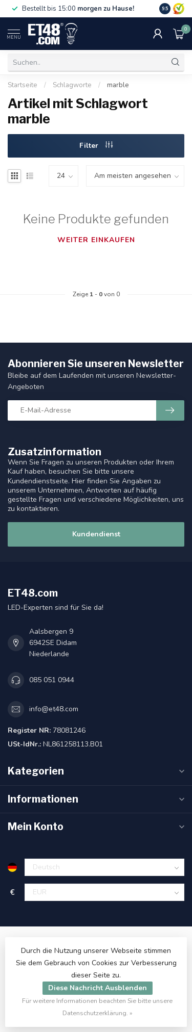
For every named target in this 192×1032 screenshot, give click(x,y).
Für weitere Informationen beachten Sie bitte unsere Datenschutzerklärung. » (97, 1006)
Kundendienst (96, 534)
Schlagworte (72, 85)
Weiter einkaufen (96, 240)
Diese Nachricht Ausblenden (97, 988)
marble (118, 85)
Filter (96, 145)
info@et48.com (53, 709)
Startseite (22, 85)
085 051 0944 (51, 680)
